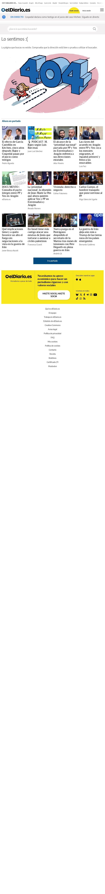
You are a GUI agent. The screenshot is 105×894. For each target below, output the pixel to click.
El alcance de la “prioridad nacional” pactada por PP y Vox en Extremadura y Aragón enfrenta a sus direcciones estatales (65, 150)
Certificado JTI (52, 362)
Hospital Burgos (63, 3)
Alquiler (54, 3)
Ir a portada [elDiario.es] (52, 261)
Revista (52, 354)
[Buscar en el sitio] (49, 29)
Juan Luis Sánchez (35, 151)
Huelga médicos (83, 3)
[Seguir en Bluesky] (77, 294)
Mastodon (52, 366)
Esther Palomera (60, 193)
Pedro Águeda (8, 163)
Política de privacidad (52, 333)
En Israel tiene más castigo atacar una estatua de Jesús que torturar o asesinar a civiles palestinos (39, 235)
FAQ (52, 337)
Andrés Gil (57, 253)
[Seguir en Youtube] (95, 294)
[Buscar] (94, 29)
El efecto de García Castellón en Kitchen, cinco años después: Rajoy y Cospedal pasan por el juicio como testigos (13, 150)
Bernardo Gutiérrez (87, 244)
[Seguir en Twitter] (81, 294)
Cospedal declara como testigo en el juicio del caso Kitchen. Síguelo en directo (62, 17)
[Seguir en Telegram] (87, 294)
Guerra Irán (47, 3)
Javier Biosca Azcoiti (10, 250)
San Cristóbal (74, 3)
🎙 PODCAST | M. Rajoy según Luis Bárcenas (38, 144)
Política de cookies (52, 346)
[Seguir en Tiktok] (77, 298)
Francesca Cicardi (35, 244)
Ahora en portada (11, 121)
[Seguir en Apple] (80, 279)
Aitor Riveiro (58, 163)
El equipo (52, 313)
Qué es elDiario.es (52, 309)
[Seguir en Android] (77, 279)
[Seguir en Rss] (84, 298)
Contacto (52, 350)
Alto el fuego (39, 3)
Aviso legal (52, 329)
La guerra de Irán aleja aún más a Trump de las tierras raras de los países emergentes (90, 235)
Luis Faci (82, 166)
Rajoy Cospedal (23, 3)
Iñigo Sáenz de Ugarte (88, 199)
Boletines (52, 358)
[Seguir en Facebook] (84, 294)
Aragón (31, 3)
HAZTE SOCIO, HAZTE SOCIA (54, 295)
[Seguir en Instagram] (91, 294)
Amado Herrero (34, 208)
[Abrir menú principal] (102, 10)
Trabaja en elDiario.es (52, 317)
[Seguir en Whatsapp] (81, 298)
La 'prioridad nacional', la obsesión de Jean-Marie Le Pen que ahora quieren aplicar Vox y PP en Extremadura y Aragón (39, 196)
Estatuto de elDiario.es (52, 321)
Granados (93, 3)
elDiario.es (6, 199)
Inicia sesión (86, 10)
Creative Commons (52, 325)
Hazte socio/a (74, 10)
